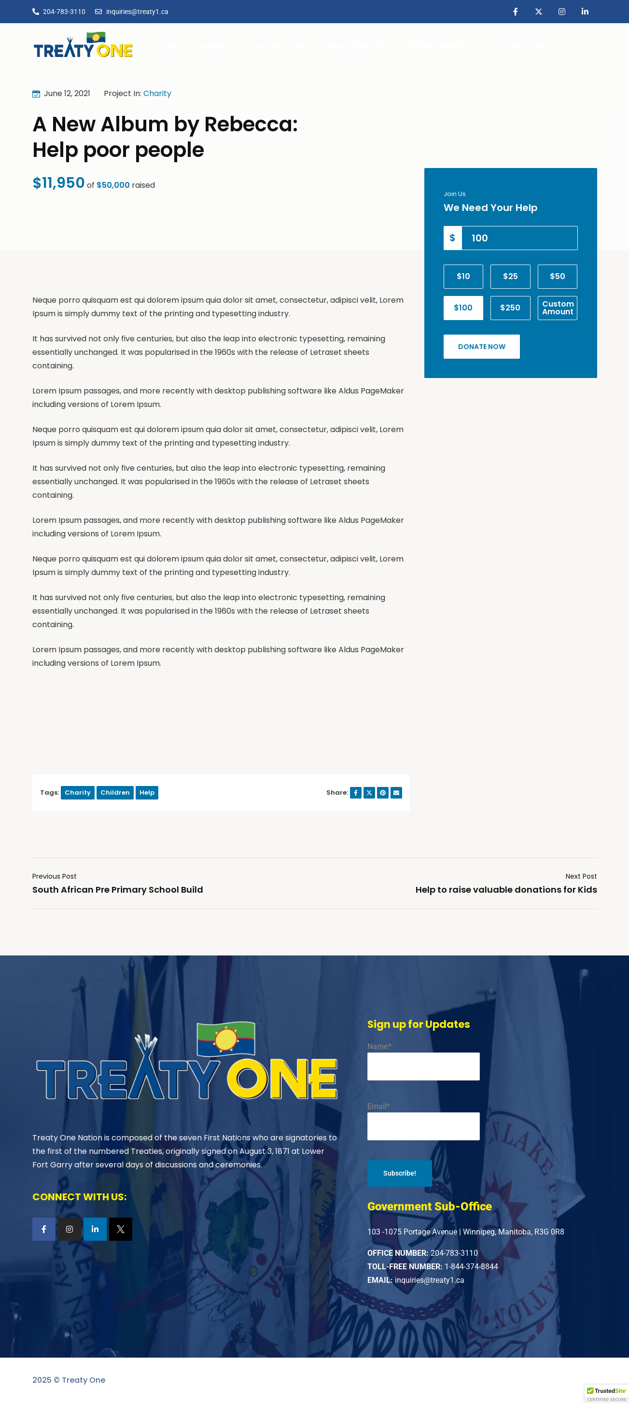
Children (115, 792)
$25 (510, 276)
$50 (557, 276)
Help (147, 792)
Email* (423, 1121)
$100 (463, 307)
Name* (423, 1061)
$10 (463, 276)
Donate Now (481, 346)
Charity (157, 93)
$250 (510, 307)
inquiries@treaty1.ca (429, 1280)
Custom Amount (558, 307)
